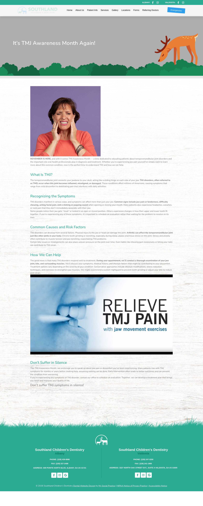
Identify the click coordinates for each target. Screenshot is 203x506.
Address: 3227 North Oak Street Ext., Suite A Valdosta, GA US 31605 (143, 468)
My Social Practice (107, 485)
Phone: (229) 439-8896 (60, 459)
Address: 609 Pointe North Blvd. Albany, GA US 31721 (59, 468)
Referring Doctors (150, 10)
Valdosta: (170, 2)
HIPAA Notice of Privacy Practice (132, 485)
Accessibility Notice (158, 485)
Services (105, 10)
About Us (79, 10)
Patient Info (92, 10)
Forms (136, 10)
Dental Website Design (84, 485)
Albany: (146, 2)
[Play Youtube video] (101, 315)
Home (69, 10)
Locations (125, 10)
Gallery (115, 10)
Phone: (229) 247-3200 (143, 459)
